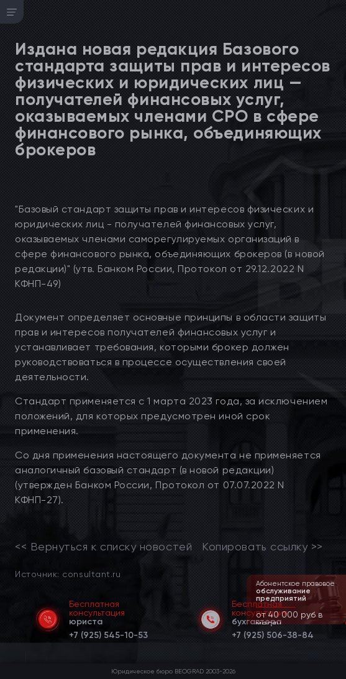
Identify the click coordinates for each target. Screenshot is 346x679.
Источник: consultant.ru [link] (68, 573)
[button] (337, 623)
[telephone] (108, 633)
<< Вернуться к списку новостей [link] (103, 546)
